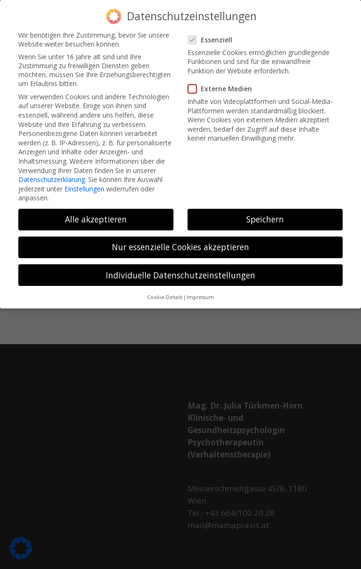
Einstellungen (84, 184)
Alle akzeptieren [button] (96, 215)
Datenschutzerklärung (51, 175)
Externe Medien (224, 84)
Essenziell (214, 35)
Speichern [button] (265, 215)
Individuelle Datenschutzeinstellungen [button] (180, 271)
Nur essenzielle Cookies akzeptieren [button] (180, 243)
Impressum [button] (200, 293)
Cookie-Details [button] (164, 293)
